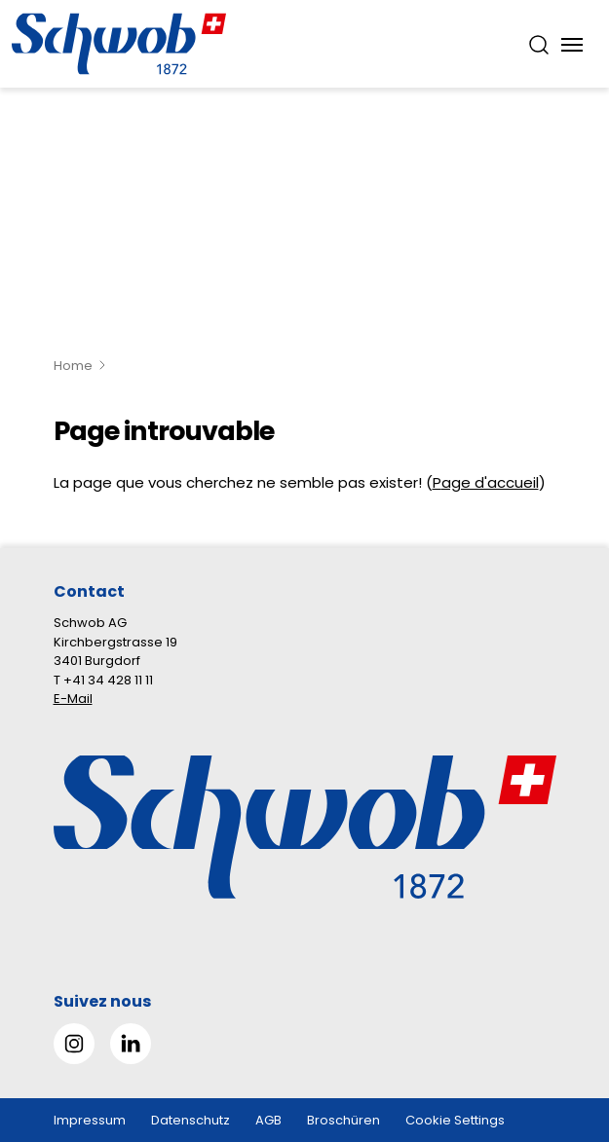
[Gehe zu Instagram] (74, 1043)
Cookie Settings (455, 1120)
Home (73, 365)
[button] (562, 1020)
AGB (268, 1120)
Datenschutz (190, 1120)
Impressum (90, 1120)
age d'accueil (490, 482)
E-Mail (73, 698)
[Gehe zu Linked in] (130, 1043)
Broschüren (343, 1120)
